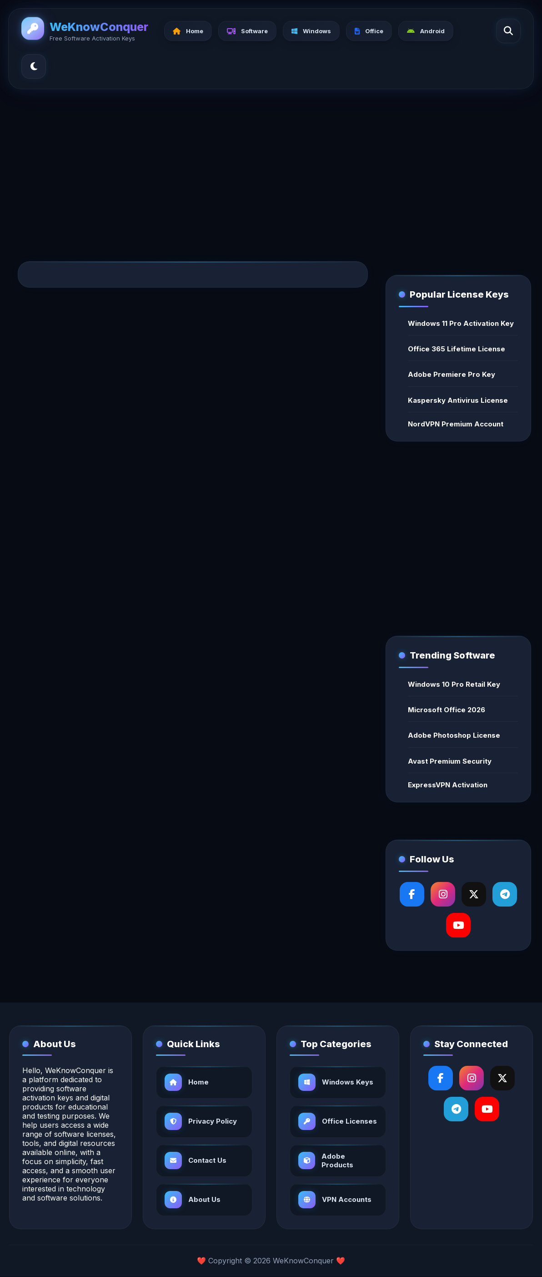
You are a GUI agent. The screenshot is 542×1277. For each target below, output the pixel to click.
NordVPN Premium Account (455, 424)
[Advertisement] (271, 165)
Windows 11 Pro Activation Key (461, 323)
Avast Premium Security (450, 761)
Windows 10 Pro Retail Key (454, 684)
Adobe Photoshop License (454, 735)
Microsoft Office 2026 (446, 709)
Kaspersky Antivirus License (458, 400)
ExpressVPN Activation (447, 784)
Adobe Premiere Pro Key (451, 374)
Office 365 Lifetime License (456, 349)
